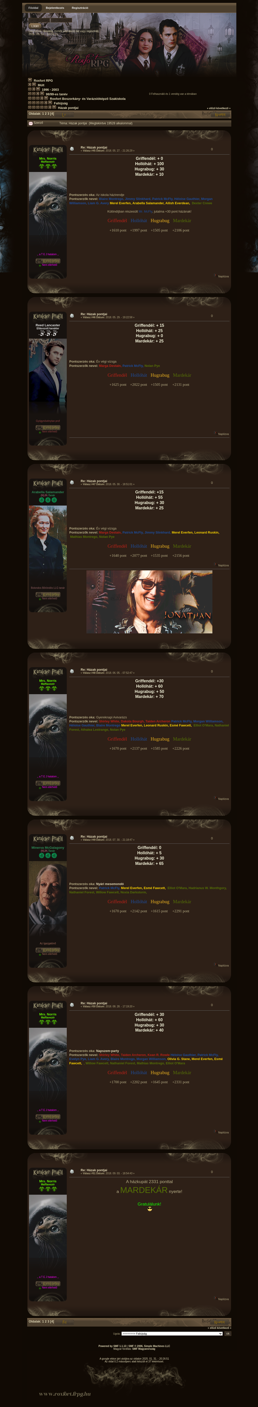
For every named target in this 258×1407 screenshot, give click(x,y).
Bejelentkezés (55, 7)
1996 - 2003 (50, 90)
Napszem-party (107, 1051)
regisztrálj (93, 31)
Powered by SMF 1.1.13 (112, 1346)
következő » (223, 108)
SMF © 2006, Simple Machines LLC (149, 1346)
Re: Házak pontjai (94, 147)
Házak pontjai (68, 108)
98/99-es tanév (57, 94)
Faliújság (61, 103)
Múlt (41, 85)
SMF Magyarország (143, 1348)
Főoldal (33, 7)
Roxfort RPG (43, 80)
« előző (211, 108)
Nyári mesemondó (110, 884)
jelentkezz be (71, 31)
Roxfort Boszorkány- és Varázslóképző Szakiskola (87, 99)
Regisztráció (80, 7)
